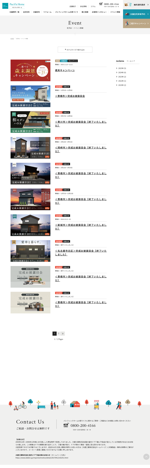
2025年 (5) (122, 68)
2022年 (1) (122, 81)
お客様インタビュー (99, 12)
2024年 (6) (122, 72)
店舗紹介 (72, 6)
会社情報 (83, 6)
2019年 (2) (122, 85)
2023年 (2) (122, 76)
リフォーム (47, 12)
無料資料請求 (139, 4)
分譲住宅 (36, 12)
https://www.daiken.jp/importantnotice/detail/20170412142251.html (42, 458)
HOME (12, 38)
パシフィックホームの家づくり (66, 12)
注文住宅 (26, 12)
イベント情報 (115, 12)
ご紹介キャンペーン (137, 23)
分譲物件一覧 (14, 12)
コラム (93, 6)
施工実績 (85, 12)
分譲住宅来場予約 (137, 14)
